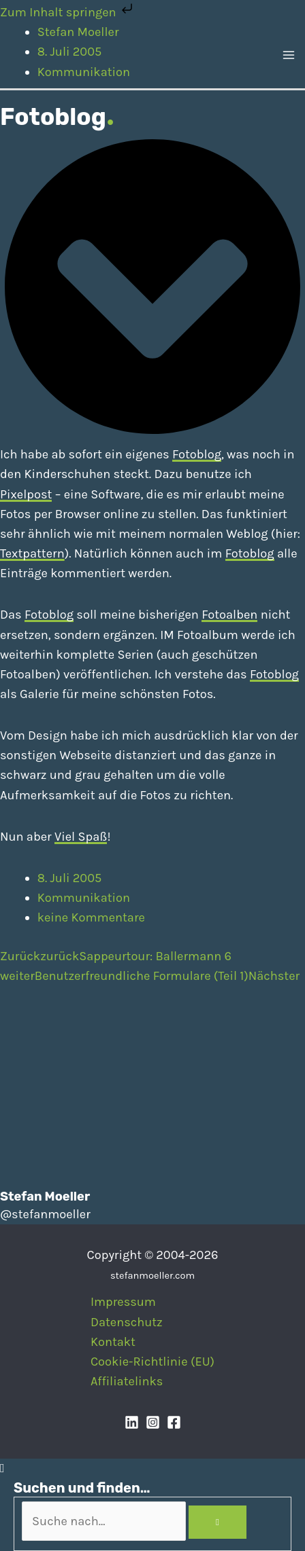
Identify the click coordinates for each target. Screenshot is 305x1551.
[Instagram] (153, 1422)
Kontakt (113, 1341)
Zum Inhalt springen (67, 12)
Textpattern (32, 553)
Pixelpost (26, 494)
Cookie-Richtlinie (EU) (152, 1361)
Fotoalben (229, 614)
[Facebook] (174, 1422)
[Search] (217, 1522)
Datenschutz (127, 1322)
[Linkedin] (132, 1422)
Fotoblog (196, 454)
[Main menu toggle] (289, 55)
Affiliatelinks (127, 1381)
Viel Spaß (80, 836)
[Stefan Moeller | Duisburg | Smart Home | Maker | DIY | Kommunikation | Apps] (20, 54)
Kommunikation (83, 897)
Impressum (123, 1301)
